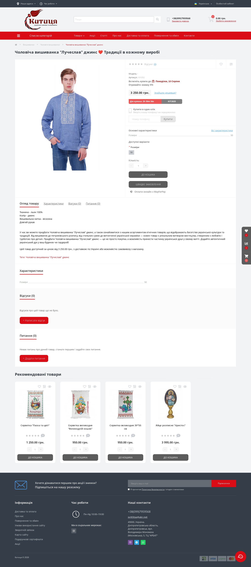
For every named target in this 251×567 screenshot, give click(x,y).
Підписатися (224, 483)
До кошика (148, 174)
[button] (246, 258)
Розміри (134, 147)
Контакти (189, 35)
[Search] (157, 19)
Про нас (117, 35)
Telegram (137, 542)
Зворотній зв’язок (24, 529)
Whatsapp (143, 542)
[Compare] (231, 64)
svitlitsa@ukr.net (137, 516)
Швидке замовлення (148, 184)
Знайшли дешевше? (165, 92)
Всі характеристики (222, 130)
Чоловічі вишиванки (50, 44)
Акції (92, 35)
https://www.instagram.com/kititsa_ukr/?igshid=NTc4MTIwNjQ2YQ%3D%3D (74, 530)
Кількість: (134, 160)
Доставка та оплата (138, 35)
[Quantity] (138, 165)
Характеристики (54, 203)
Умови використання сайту (30, 525)
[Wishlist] (221, 64)
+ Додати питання (34, 358)
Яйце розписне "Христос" (171, 425)
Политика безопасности (153, 489)
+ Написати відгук (34, 320)
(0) (155, 64)
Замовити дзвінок (180, 21)
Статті (103, 35)
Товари (79, 35)
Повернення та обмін (166, 35)
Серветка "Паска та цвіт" (35, 425)
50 (131, 152)
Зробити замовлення (226, 20)
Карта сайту (21, 534)
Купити (168, 119)
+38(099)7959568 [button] (139, 511)
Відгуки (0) (74, 203)
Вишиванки (28, 44)
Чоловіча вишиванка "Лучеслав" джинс (47, 257)
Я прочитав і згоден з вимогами (157, 489)
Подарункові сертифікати (29, 538)
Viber (130, 542)
